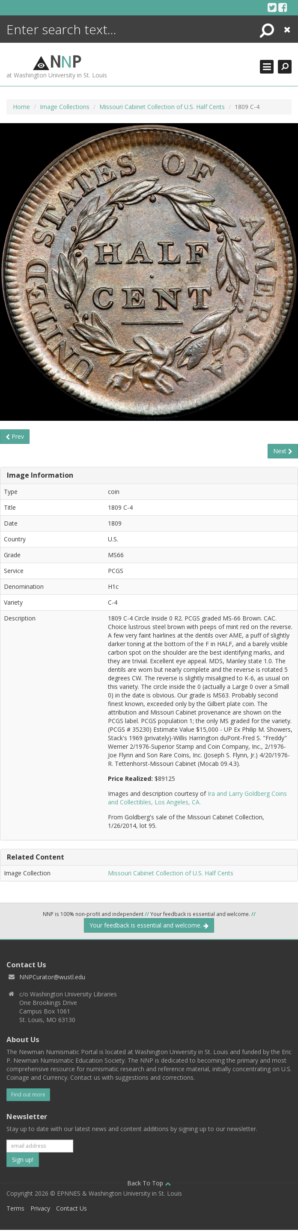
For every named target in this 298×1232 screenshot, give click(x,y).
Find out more (28, 1094)
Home (21, 107)
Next (282, 451)
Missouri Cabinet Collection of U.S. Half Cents (162, 107)
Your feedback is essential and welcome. (149, 925)
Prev (15, 436)
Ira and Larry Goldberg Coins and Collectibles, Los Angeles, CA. (197, 797)
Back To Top (149, 1183)
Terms (15, 1208)
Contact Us (71, 1208)
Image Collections (64, 107)
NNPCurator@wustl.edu (52, 977)
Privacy (40, 1208)
